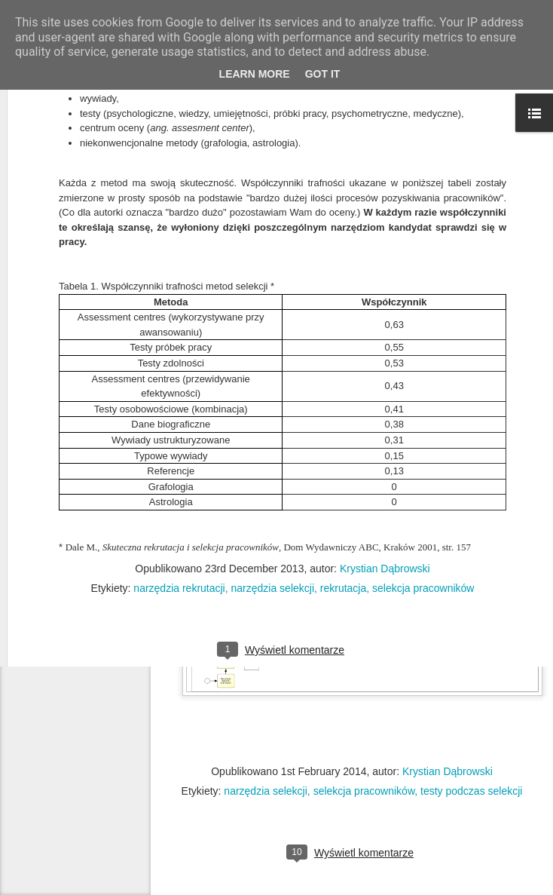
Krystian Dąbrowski (385, 417)
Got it (323, 74)
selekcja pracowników (364, 791)
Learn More (254, 74)
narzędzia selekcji (265, 791)
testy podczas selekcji (471, 791)
